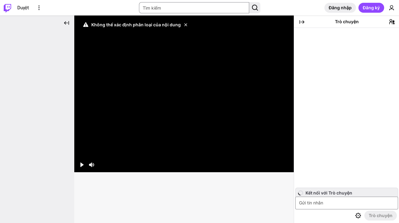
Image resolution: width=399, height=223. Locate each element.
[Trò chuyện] (380, 216)
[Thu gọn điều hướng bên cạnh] (67, 23)
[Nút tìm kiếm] (254, 7)
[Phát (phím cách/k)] (82, 132)
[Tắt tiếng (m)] (92, 132)
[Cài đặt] (266, 132)
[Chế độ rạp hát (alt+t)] (276, 132)
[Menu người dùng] (392, 8)
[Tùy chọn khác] (39, 8)
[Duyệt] (23, 7)
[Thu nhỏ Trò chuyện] (302, 22)
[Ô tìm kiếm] (194, 7)
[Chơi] (184, 77)
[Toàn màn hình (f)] (286, 132)
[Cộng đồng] (392, 22)
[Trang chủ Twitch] (7, 7)
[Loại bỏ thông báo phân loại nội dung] (185, 24)
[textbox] (347, 203)
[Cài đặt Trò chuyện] (358, 216)
